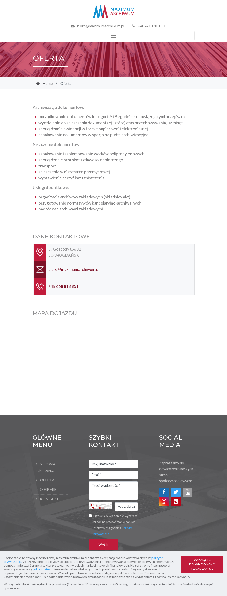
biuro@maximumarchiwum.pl (100, 25)
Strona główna (45, 467)
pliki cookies (41, 569)
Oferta (47, 479)
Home (47, 83)
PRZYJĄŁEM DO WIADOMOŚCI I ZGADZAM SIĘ (202, 564)
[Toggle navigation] (114, 35)
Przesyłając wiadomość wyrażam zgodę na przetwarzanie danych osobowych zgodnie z (115, 525)
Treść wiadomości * (113, 490)
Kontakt (49, 499)
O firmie (48, 489)
